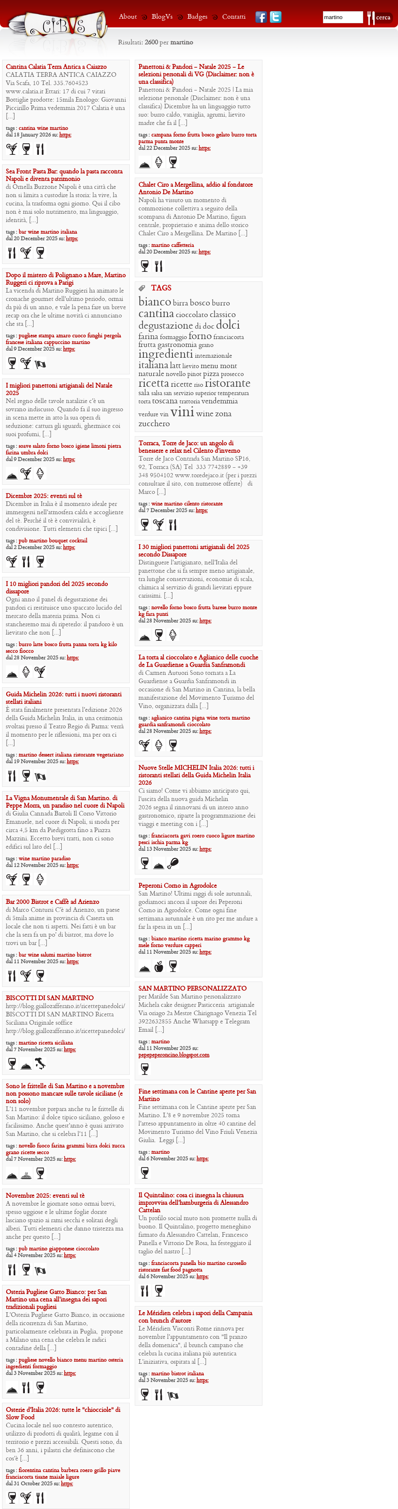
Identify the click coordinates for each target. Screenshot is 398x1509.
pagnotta (192, 1270)
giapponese (61, 1249)
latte (38, 645)
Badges (197, 17)
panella (188, 1263)
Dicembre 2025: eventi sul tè (44, 496)
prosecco (232, 374)
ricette (181, 385)
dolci (228, 325)
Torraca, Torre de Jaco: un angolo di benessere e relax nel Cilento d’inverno (189, 447)
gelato (223, 135)
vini (182, 412)
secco (12, 651)
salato (39, 446)
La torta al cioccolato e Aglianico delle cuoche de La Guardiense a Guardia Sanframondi (198, 661)
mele (143, 946)
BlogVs (162, 17)
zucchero (154, 424)
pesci (144, 843)
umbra (29, 453)
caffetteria (182, 245)
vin (164, 414)
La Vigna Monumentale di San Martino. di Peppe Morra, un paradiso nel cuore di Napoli (65, 802)
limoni (98, 446)
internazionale (213, 356)
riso (198, 385)
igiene (82, 446)
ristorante (228, 384)
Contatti (234, 17)
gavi (185, 836)
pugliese (28, 336)
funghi (94, 336)
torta (251, 135)
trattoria (190, 401)
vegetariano (110, 755)
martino (59, 128)
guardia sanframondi (161, 725)
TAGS (161, 289)
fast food (171, 1270)
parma (145, 142)
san (168, 393)
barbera (69, 1470)
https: (65, 135)
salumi (48, 955)
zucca (118, 1146)
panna (80, 645)
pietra (114, 446)
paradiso (60, 859)
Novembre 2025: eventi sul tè (45, 1196)
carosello (236, 1263)
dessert (46, 755)
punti (162, 614)
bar (22, 232)
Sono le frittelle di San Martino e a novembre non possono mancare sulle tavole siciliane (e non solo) (65, 1094)
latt (175, 366)
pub (23, 541)
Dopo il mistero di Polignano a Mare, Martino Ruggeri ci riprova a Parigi (66, 279)
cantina (27, 128)
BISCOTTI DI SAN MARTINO (50, 998)
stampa (46, 336)
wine (42, 128)
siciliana (64, 1043)
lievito (190, 366)
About (128, 17)
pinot (194, 374)
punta (161, 142)
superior (205, 393)
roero (198, 836)
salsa (156, 393)
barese (219, 608)
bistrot (84, 955)
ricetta (153, 384)
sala (144, 393)
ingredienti (165, 354)
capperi (192, 946)
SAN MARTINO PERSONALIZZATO (192, 989)
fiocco (26, 651)
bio (201, 1263)
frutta (193, 135)
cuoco (79, 336)
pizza (211, 374)
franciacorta (229, 337)
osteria (115, 1360)
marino (212, 939)
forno (179, 135)
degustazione (165, 326)
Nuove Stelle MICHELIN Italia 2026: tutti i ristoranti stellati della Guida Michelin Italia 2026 (196, 775)
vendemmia (219, 401)
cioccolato (192, 315)
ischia (157, 843)
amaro (63, 336)
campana (161, 135)
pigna (198, 718)
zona (223, 414)
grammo (232, 939)
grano (206, 345)
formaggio (173, 337)
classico (223, 315)
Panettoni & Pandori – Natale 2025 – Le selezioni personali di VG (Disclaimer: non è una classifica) (196, 74)
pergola (112, 336)
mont (228, 366)
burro (237, 135)
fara (150, 614)
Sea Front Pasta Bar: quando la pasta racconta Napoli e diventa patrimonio (64, 175)
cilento (191, 504)
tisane (41, 1477)
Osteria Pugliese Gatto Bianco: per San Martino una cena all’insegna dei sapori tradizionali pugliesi (56, 1300)
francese (15, 342)
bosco (207, 135)
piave (114, 1470)
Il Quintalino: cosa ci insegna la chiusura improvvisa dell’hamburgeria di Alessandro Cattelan (193, 1203)
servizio (184, 393)
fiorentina (30, 1470)
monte (176, 142)
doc (208, 326)
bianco (154, 302)
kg (141, 614)
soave (25, 446)
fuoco (43, 1146)
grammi (75, 1146)
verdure (148, 414)
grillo (100, 1470)
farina (148, 337)
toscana (165, 401)
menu (209, 366)
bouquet (58, 541)
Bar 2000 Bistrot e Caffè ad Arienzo (52, 902)
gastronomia (177, 345)
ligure (228, 836)
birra (180, 303)
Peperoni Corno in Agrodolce (177, 886)
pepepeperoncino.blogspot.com (173, 1055)
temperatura (233, 393)
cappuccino (57, 342)
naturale (151, 374)
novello (176, 374)
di (198, 326)
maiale (56, 1477)
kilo (112, 645)
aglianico (161, 718)
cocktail (78, 541)
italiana (69, 232)
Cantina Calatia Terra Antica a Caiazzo (56, 67)
